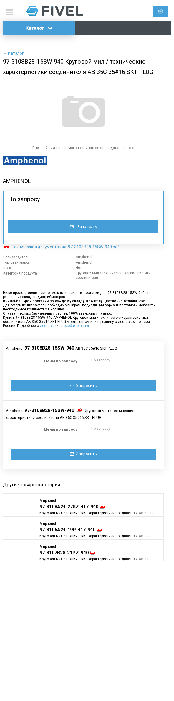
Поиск (160, 11)
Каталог (39, 28)
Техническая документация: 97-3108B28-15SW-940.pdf (65, 246)
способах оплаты (74, 326)
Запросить (83, 226)
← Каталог (13, 53)
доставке (48, 326)
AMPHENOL (17, 181)
